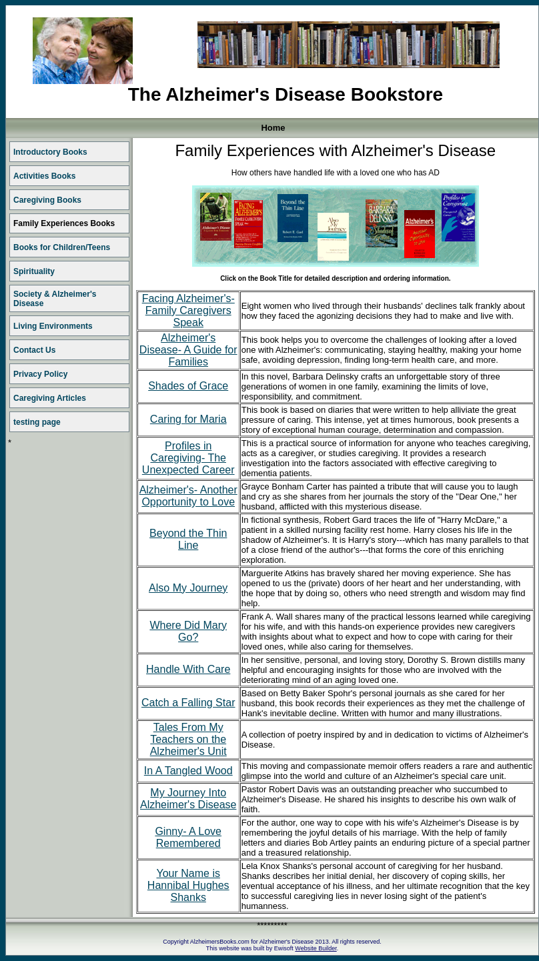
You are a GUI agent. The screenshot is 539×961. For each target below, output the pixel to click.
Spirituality (34, 271)
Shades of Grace (188, 385)
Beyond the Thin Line (188, 539)
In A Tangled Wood (188, 770)
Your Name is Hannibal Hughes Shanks (188, 885)
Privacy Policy (40, 374)
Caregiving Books (47, 200)
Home (273, 128)
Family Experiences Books (64, 223)
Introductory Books (50, 152)
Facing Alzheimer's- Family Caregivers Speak (188, 310)
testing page (37, 422)
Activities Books (44, 176)
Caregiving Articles (49, 398)
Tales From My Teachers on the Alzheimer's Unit (188, 739)
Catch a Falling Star (188, 702)
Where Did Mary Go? (188, 631)
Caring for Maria (188, 419)
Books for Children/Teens (61, 247)
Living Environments (53, 326)
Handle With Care (188, 669)
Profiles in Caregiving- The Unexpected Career (188, 457)
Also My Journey (188, 588)
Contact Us (34, 350)
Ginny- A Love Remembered (188, 837)
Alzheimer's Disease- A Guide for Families (188, 349)
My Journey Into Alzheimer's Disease (188, 798)
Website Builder (315, 948)
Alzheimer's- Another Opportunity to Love (188, 496)
